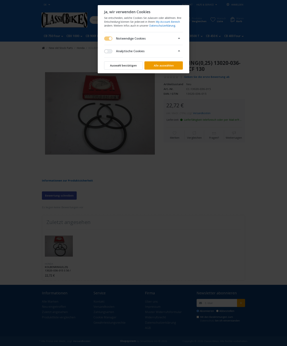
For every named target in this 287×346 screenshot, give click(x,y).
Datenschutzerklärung (162, 25)
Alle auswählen (164, 65)
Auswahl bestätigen (123, 65)
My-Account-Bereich (168, 21)
